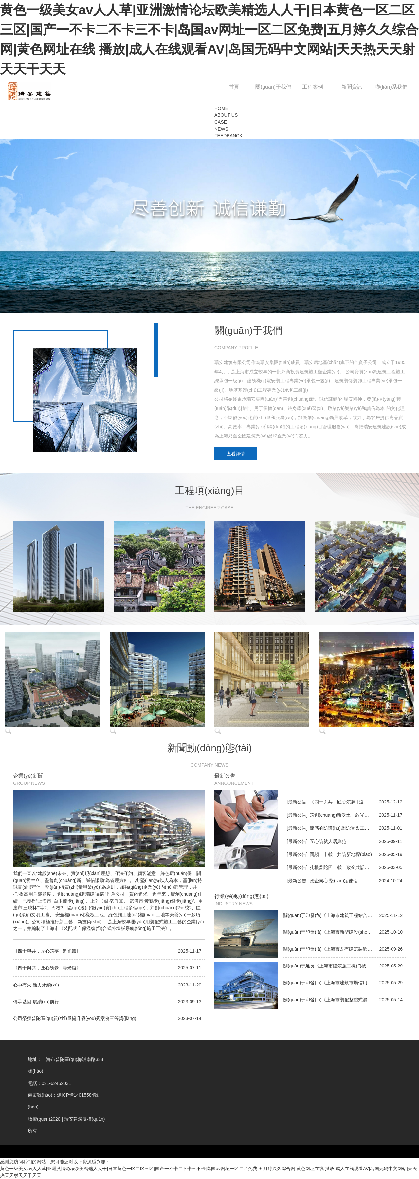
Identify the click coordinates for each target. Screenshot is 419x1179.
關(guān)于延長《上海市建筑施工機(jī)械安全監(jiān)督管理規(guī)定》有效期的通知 (344, 965)
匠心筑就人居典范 (328, 841)
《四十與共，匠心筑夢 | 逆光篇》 (343, 801)
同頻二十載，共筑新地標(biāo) (341, 854)
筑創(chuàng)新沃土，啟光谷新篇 (344, 815)
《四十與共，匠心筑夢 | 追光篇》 (47, 951)
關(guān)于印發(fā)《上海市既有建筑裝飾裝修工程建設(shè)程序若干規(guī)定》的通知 (344, 949)
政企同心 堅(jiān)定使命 (334, 880)
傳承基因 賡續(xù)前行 (36, 1001)
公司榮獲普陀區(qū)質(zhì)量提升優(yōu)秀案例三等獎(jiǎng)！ (74, 1018)
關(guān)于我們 (273, 87)
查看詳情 (236, 453)
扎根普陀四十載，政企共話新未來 (344, 867)
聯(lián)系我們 (391, 87)
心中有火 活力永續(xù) (36, 984)
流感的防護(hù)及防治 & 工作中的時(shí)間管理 (358, 828)
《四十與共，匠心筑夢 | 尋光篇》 (47, 967)
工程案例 (312, 87)
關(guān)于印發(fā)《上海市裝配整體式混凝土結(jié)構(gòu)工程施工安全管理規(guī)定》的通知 (344, 999)
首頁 (234, 87)
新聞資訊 (351, 87)
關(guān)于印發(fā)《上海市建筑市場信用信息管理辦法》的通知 (344, 982)
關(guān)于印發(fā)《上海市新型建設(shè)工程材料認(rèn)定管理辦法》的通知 (344, 932)
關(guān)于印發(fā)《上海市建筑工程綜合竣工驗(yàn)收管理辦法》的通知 (344, 915)
